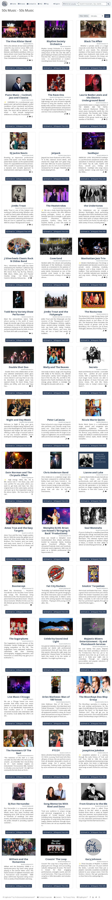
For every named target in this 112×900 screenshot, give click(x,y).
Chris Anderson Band (55, 472)
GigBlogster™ (82, 897)
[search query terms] (93, 4)
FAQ (40, 4)
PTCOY (56, 750)
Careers (58, 897)
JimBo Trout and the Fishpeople (56, 313)
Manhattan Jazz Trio (93, 258)
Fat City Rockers (56, 586)
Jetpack (55, 153)
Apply (107, 16)
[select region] (70, 4)
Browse (21, 4)
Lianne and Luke (93, 472)
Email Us (10, 68)
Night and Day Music (18, 419)
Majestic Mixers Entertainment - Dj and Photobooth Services (93, 641)
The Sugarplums (18, 638)
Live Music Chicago (19, 696)
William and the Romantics (18, 860)
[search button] (108, 4)
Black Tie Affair (93, 41)
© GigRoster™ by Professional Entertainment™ (19, 897)
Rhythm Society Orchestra (56, 43)
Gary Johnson (93, 859)
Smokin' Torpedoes (93, 586)
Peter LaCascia (56, 419)
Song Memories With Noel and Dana (56, 805)
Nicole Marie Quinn (93, 419)
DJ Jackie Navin (19, 153)
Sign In (57, 4)
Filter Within (84, 16)
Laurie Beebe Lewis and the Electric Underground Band (93, 97)
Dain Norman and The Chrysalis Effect (18, 474)
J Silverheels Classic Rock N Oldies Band (18, 260)
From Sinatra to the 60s (93, 803)
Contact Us (31, 4)
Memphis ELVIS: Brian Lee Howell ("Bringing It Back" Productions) (56, 530)
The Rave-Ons (56, 94)
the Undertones (93, 205)
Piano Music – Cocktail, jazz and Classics (18, 96)
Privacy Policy (69, 897)
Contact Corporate (44, 897)
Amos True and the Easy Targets (19, 529)
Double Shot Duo (18, 367)
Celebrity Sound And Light (56, 640)
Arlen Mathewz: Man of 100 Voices (56, 698)
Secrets (93, 367)
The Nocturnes (93, 311)
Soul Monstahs (93, 527)
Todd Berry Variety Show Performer (18, 313)
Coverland (56, 258)
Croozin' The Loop (56, 859)
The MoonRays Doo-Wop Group (93, 698)
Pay (46, 4)
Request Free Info (24, 68)
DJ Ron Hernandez (18, 803)
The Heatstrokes (56, 205)
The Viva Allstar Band (18, 41)
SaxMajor (93, 153)
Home (13, 4)
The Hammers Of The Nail (18, 752)
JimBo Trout (19, 205)
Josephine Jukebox (93, 750)
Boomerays (18, 586)
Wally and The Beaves (56, 367)
